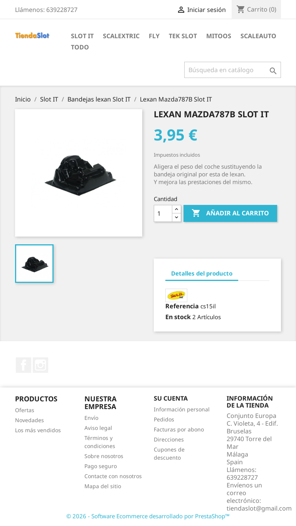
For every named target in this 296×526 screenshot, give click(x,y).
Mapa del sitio (102, 486)
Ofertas (24, 410)
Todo (80, 47)
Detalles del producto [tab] (201, 273)
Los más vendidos (38, 430)
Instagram (40, 365)
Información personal (182, 409)
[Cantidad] (163, 213)
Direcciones (169, 439)
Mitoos (218, 36)
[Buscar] (232, 70)
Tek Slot (183, 36)
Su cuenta (171, 398)
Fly (154, 36)
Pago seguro (100, 466)
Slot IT (82, 36)
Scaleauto (258, 36)
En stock (178, 317)
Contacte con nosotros (113, 476)
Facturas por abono (179, 429)
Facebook (23, 365)
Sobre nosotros (103, 456)
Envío (91, 417)
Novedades (29, 420)
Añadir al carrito (230, 213)
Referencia (182, 306)
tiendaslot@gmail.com (259, 508)
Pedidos (164, 419)
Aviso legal (98, 427)
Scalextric (121, 36)
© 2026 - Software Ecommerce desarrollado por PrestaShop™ (148, 516)
